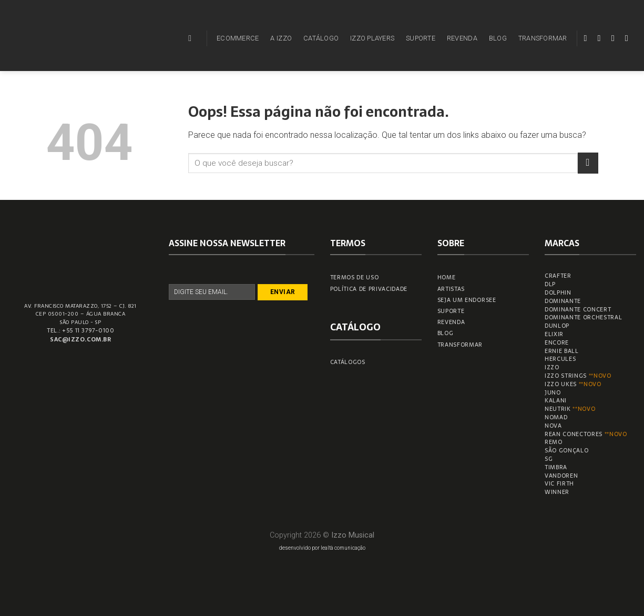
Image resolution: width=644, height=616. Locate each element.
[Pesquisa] (192, 38)
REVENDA (462, 38)
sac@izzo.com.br (80, 339)
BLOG (498, 38)
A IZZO (281, 38)
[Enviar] (588, 163)
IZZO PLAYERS (372, 38)
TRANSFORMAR (542, 38)
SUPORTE (420, 38)
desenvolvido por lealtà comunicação (322, 548)
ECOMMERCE (238, 38)
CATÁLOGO (321, 38)
